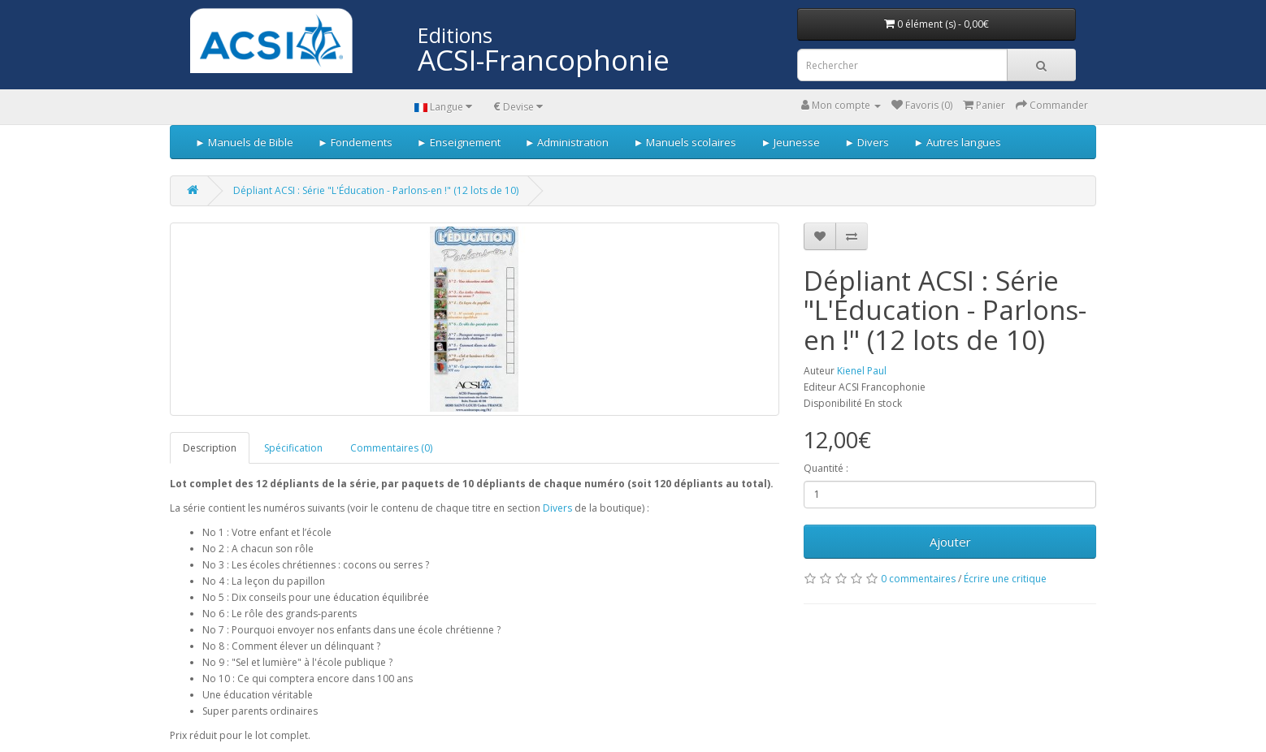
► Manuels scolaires (685, 142)
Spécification (293, 448)
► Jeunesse (790, 142)
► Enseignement (459, 142)
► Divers (866, 142)
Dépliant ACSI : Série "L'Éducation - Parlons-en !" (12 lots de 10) (375, 190)
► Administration (567, 142)
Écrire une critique (1005, 579)
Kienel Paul (862, 371)
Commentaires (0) (391, 448)
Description (209, 448)
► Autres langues (957, 142)
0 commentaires (918, 579)
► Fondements (355, 142)
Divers (558, 508)
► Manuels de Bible (244, 142)
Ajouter (950, 542)
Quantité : (826, 468)
